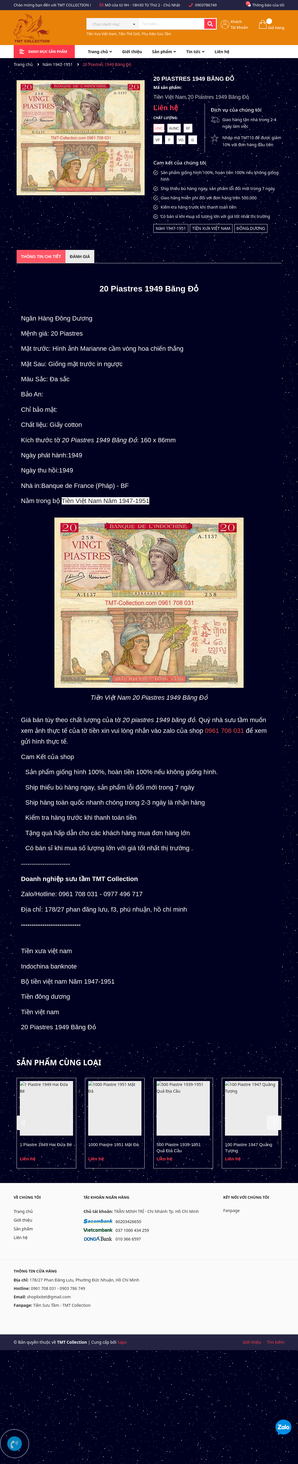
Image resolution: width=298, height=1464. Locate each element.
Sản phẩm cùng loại (59, 1062)
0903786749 (206, 5)
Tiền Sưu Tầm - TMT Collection (62, 1305)
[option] (46, 1123)
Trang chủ (23, 1211)
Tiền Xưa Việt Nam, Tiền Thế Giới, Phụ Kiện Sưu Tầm (128, 33)
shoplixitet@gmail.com (49, 1297)
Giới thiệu (23, 1220)
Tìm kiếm (275, 1342)
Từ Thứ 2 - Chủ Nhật (162, 5)
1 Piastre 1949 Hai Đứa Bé (46, 1144)
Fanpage (231, 1210)
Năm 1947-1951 (171, 228)
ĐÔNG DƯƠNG (251, 228)
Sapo (122, 1342)
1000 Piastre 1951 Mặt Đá (113, 1144)
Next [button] (274, 1123)
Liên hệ (21, 1237)
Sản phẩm (23, 1229)
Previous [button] (24, 1123)
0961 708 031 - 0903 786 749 (58, 1288)
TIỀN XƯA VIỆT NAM (211, 228)
